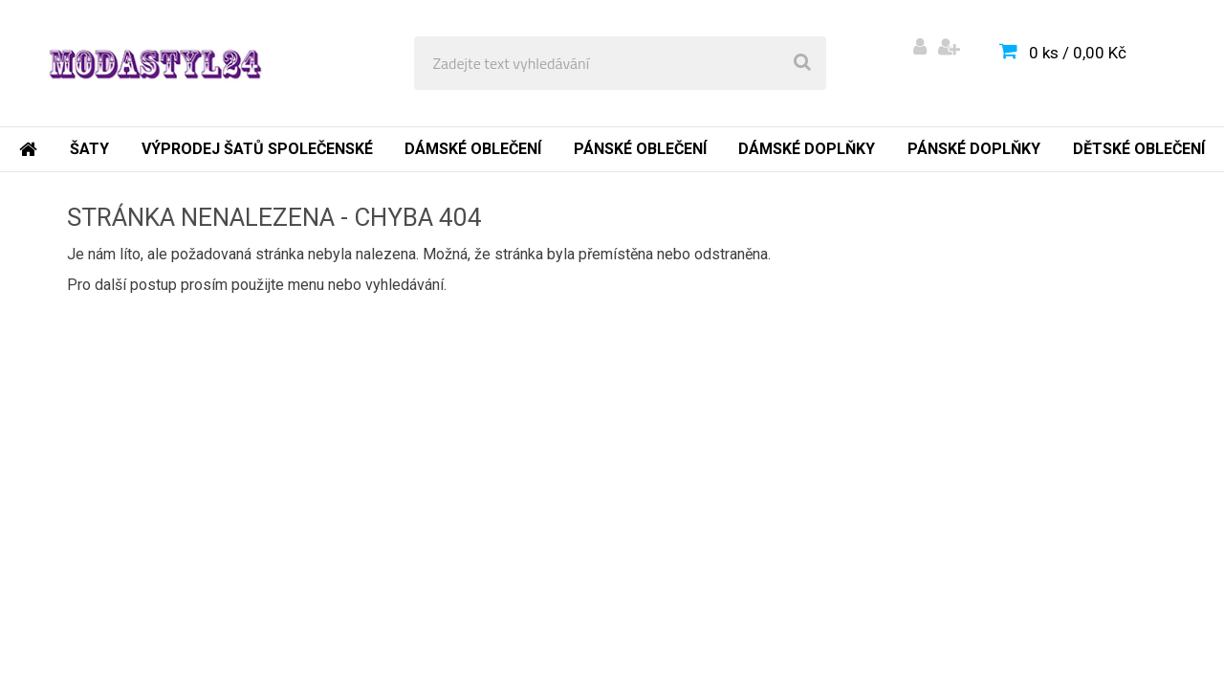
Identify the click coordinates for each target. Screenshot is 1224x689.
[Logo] (154, 63)
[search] (802, 63)
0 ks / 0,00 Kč (1077, 52)
